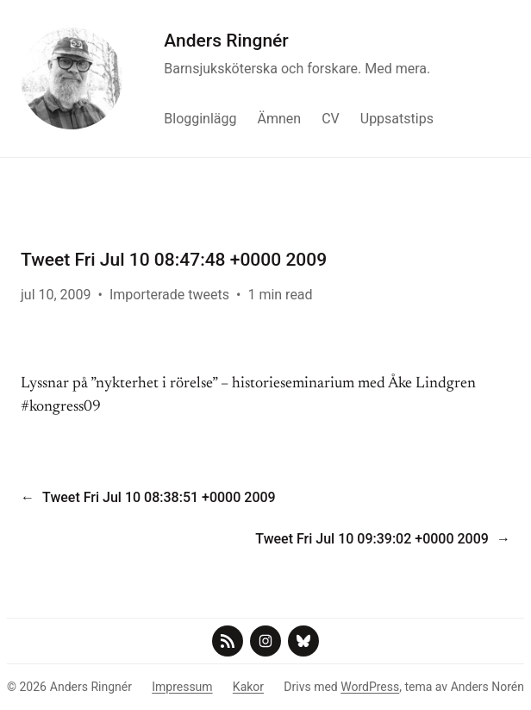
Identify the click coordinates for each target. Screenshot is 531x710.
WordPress (369, 687)
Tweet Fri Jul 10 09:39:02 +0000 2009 (372, 539)
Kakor (248, 687)
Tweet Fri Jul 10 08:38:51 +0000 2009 (159, 497)
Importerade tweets (169, 294)
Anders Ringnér (226, 40)
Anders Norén (487, 687)
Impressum (182, 687)
